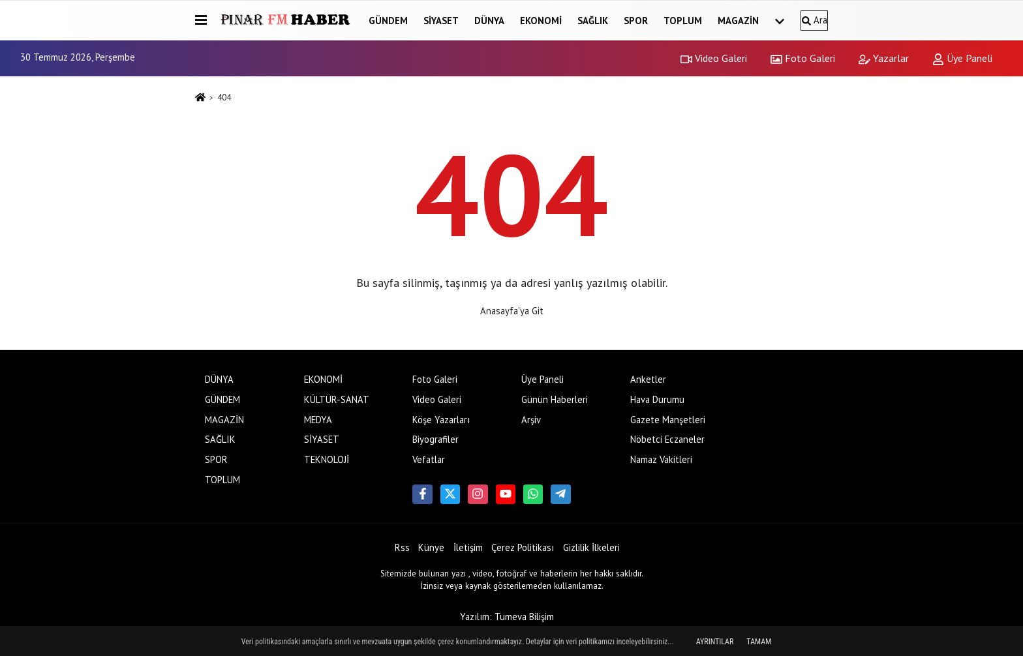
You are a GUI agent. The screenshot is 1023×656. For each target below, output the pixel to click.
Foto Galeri (803, 58)
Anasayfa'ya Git (511, 311)
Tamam (758, 641)
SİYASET (441, 20)
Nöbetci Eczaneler (667, 439)
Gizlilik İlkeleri (591, 547)
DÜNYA (489, 20)
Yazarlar (884, 58)
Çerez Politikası (522, 547)
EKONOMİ (541, 20)
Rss (402, 547)
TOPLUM (683, 20)
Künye (431, 547)
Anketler (648, 379)
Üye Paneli (962, 58)
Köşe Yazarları (441, 419)
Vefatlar (428, 459)
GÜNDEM (388, 20)
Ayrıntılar (715, 641)
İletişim (468, 547)
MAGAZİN (738, 20)
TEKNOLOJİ (326, 459)
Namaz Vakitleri (661, 459)
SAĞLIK (592, 20)
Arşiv (531, 419)
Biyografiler (435, 439)
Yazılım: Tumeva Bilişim (507, 616)
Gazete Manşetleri (667, 419)
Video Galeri (713, 58)
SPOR (636, 20)
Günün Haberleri (554, 399)
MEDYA (318, 419)
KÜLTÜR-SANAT (336, 399)
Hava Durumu (657, 399)
